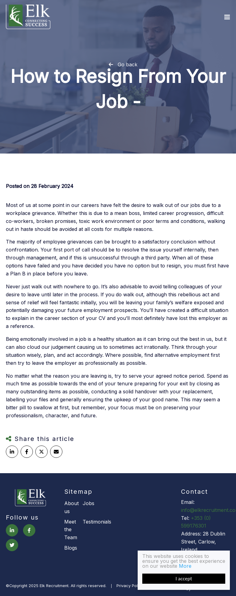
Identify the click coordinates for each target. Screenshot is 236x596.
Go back (127, 64)
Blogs (70, 548)
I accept (183, 578)
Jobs (88, 503)
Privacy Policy (129, 586)
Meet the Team (70, 530)
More (185, 566)
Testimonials (92, 522)
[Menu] (227, 17)
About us (71, 507)
